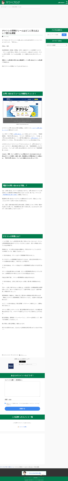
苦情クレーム (24, 355)
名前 (8, 399)
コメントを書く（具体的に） (14, 380)
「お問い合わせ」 (17, 134)
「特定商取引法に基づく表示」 (10, 194)
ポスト (22, 361)
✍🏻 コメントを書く (22, 426)
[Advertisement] (34, 18)
